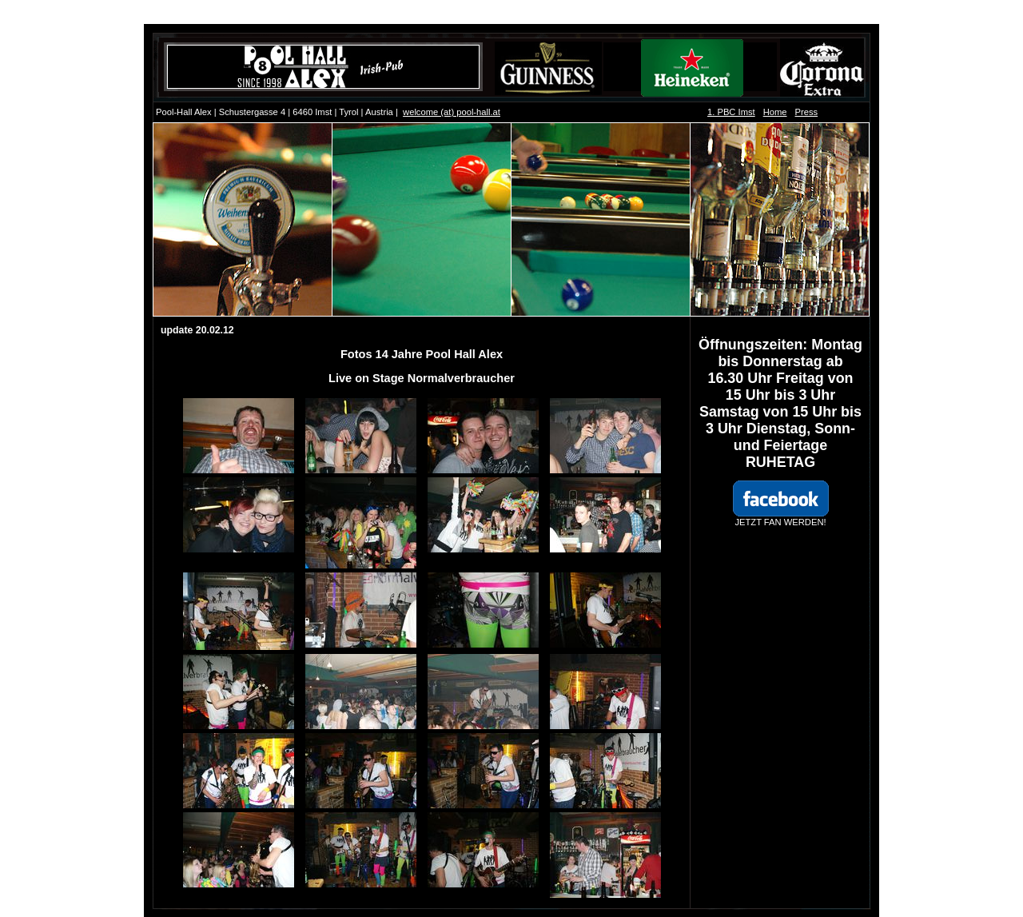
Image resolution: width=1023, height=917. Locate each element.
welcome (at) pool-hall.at (451, 112)
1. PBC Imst (731, 112)
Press (806, 112)
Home (775, 112)
